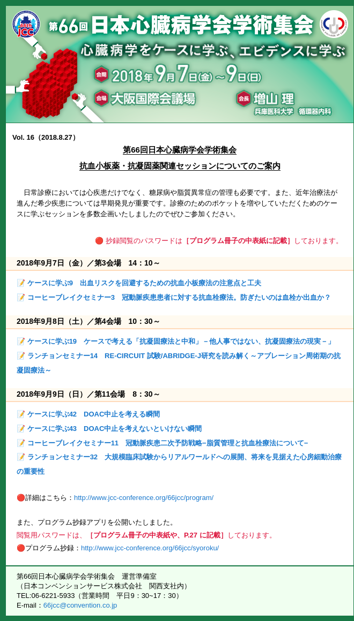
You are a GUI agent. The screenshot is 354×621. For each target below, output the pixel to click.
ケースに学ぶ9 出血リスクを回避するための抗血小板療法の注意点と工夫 (144, 283)
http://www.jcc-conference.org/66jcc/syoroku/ (150, 548)
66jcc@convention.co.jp (80, 605)
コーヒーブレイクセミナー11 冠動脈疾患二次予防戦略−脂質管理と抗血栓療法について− (167, 443)
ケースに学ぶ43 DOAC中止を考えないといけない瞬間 (114, 429)
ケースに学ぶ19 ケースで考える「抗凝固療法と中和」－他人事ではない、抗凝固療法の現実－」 (181, 341)
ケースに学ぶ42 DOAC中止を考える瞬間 (93, 414)
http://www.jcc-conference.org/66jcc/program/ (143, 498)
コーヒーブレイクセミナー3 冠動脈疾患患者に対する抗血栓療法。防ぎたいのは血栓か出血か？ (179, 297)
